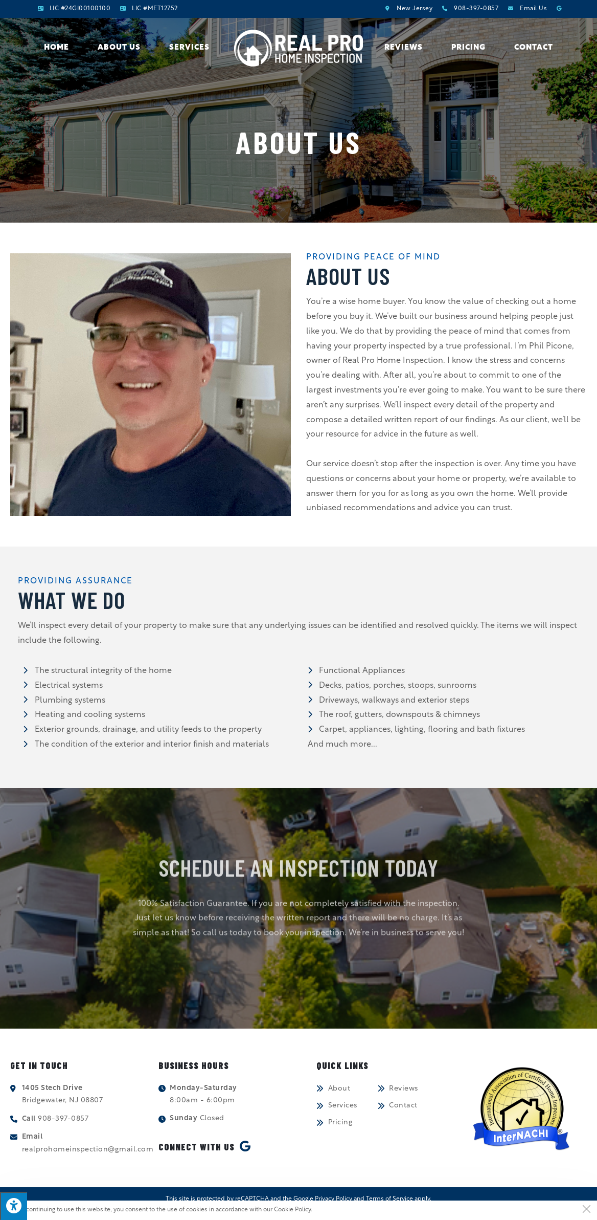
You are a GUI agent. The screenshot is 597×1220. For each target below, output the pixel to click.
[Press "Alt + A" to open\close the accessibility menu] (13, 1206)
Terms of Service (389, 1199)
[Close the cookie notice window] (586, 1211)
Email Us (533, 9)
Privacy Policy (333, 1199)
